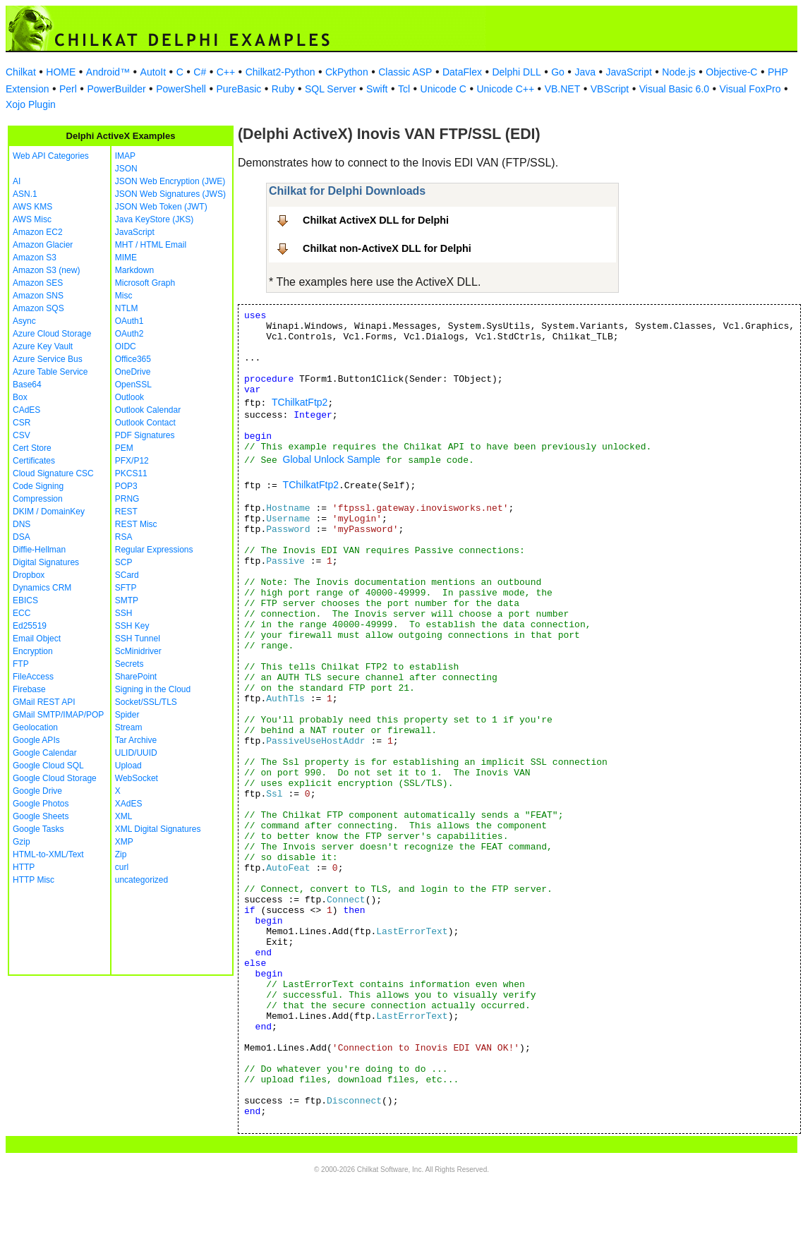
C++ (226, 72)
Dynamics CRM (42, 588)
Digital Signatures (46, 562)
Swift (376, 89)
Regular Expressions (154, 550)
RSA (124, 537)
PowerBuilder (116, 89)
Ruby (283, 89)
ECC (21, 613)
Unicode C (443, 89)
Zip (121, 854)
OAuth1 (129, 321)
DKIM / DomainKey (49, 511)
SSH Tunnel (137, 638)
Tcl (404, 89)
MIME (126, 257)
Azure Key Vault (43, 346)
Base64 (27, 384)
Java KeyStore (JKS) (154, 219)
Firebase (29, 689)
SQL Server (330, 89)
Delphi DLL (516, 72)
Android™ (108, 72)
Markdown (134, 270)
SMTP (126, 600)
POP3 (126, 486)
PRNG (127, 499)
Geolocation (35, 727)
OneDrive (133, 372)
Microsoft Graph (145, 283)
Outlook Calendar (148, 410)
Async (24, 321)
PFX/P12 (132, 461)
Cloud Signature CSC (53, 473)
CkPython (346, 72)
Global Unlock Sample (332, 459)
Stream (129, 727)
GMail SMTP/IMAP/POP (58, 715)
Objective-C (731, 72)
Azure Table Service (50, 372)
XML (124, 816)
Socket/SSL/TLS (146, 702)
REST (126, 511)
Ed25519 (30, 626)
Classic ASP (405, 72)
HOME (61, 72)
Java (585, 72)
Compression (38, 499)
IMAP (125, 156)
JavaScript (629, 72)
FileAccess (33, 677)
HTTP (24, 867)
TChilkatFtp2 (299, 402)
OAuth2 (129, 334)
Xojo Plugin (31, 104)
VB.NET (563, 89)
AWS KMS (32, 207)
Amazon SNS (38, 296)
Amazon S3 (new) (46, 270)
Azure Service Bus (48, 359)
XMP (124, 842)
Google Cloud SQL (48, 765)
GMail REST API (44, 702)
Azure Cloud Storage (52, 334)
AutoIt (153, 72)
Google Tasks (38, 829)
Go (557, 72)
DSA (21, 537)
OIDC (125, 346)
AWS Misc (32, 219)
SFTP (126, 588)
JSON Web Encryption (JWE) (170, 181)
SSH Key (132, 626)
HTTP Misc (33, 880)
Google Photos (40, 804)
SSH (124, 613)
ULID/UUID (136, 753)
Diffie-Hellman (39, 550)
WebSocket (136, 778)
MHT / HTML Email (150, 245)
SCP (124, 562)
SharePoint (136, 677)
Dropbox (28, 575)
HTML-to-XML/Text (48, 854)
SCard (127, 575)
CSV (21, 435)
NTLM (126, 308)
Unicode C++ (505, 89)
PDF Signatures (145, 435)
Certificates (34, 461)
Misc (124, 296)
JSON (126, 169)
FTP (21, 664)
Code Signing (38, 486)
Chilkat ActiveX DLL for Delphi (376, 220)
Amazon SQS (38, 308)
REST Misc (136, 524)
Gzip (21, 842)
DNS (21, 524)
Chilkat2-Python (280, 72)
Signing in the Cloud (153, 689)
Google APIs (36, 740)
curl (121, 867)
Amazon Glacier (43, 245)
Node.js (678, 72)
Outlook (129, 397)
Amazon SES (38, 283)
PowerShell (181, 89)
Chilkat (21, 72)
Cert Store (32, 448)
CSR (21, 423)
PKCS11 (131, 473)
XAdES (129, 804)
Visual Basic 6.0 (674, 89)
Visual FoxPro (750, 89)
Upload (128, 765)
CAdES (26, 410)
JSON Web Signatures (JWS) (170, 194)
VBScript (610, 89)
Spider (127, 715)
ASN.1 (25, 194)
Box (20, 397)
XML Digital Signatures (158, 829)
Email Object (37, 638)
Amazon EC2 (38, 232)
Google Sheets (40, 816)
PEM (124, 448)
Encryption (33, 651)
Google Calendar (45, 753)
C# (199, 72)
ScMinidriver (138, 651)
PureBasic (238, 89)
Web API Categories (51, 156)
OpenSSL (133, 384)
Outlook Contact (145, 423)
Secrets (129, 664)
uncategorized (141, 880)
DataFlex (462, 72)
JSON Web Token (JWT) (161, 207)
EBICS (25, 600)
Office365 (133, 359)
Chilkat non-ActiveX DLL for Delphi (387, 248)
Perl (68, 89)
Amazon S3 (34, 257)
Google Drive (37, 791)
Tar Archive (136, 740)
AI (16, 181)
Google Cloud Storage (55, 778)
